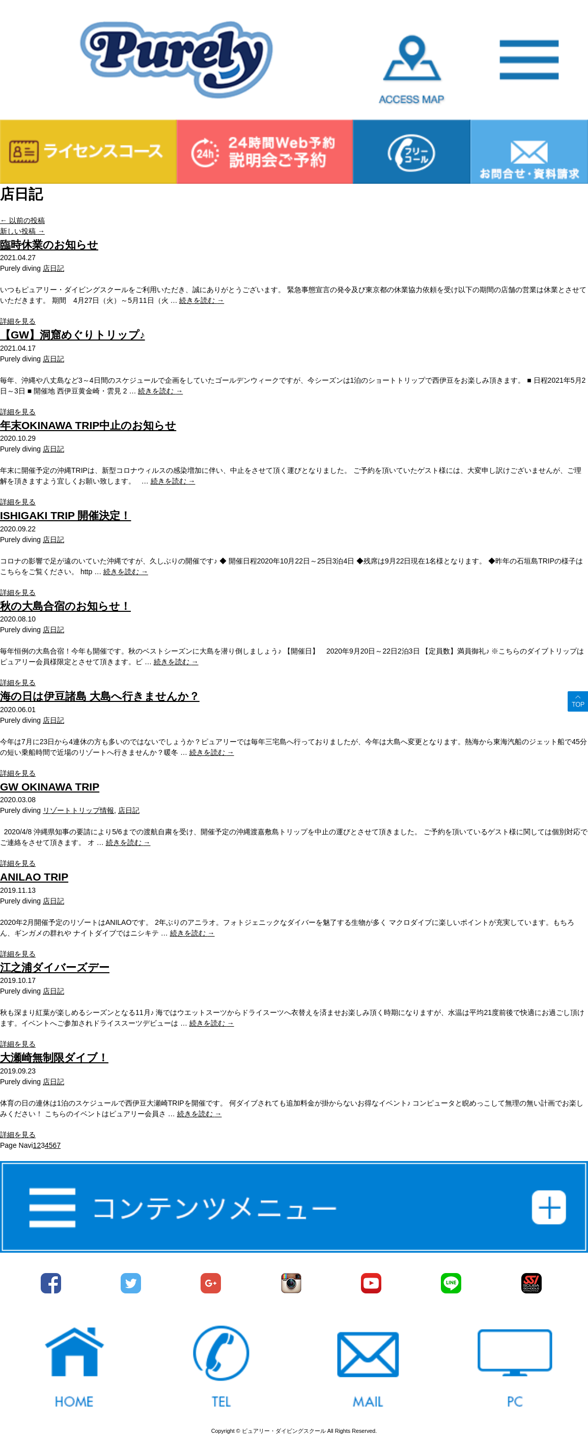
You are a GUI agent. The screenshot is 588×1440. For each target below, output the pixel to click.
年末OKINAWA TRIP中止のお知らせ (88, 425)
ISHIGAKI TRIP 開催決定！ (65, 515)
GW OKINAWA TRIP (49, 787)
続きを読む (201, 300)
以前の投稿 (22, 220)
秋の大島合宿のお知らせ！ (65, 606)
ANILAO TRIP (34, 877)
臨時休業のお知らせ (49, 244)
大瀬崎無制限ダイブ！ (54, 1057)
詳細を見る (18, 321)
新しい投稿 (22, 231)
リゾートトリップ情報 (78, 810)
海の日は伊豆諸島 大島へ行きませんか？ (100, 696)
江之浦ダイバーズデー (54, 967)
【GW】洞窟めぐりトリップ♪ (72, 335)
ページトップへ (578, 701)
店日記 (53, 268)
